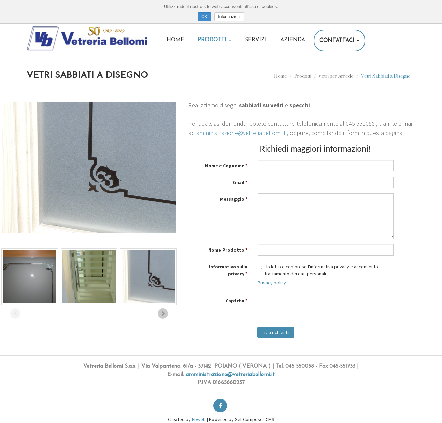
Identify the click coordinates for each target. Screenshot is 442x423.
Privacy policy (272, 283)
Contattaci (339, 40)
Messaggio (232, 199)
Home (175, 40)
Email (238, 182)
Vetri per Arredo (336, 76)
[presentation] (309, 308)
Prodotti (214, 40)
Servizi (256, 40)
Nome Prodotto (226, 250)
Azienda (292, 40)
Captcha (235, 301)
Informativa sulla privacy (228, 270)
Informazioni (229, 16)
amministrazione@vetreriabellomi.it (241, 133)
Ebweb (199, 419)
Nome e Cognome (224, 166)
